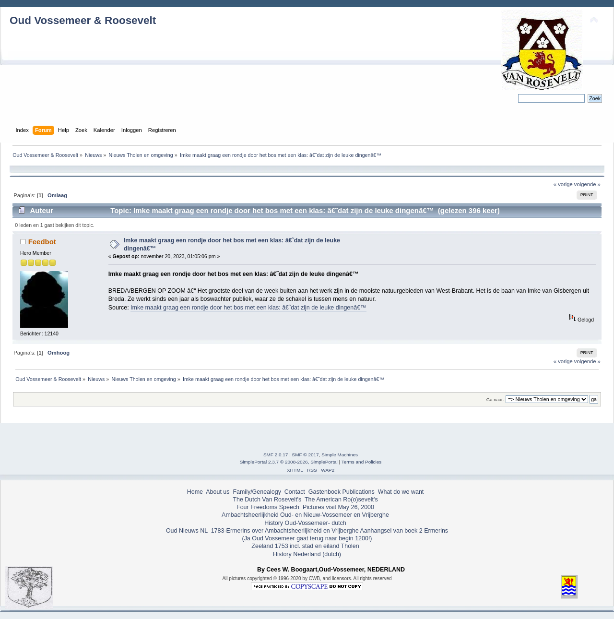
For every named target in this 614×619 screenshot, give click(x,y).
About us (217, 491)
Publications (358, 491)
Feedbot (42, 242)
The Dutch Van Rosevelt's (267, 499)
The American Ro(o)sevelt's (341, 499)
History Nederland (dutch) (307, 554)
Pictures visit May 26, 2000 (338, 507)
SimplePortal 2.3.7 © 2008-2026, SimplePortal (289, 461)
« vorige (563, 184)
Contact (294, 491)
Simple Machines (339, 454)
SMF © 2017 (305, 454)
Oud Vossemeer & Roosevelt (83, 20)
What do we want (401, 491)
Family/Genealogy (257, 491)
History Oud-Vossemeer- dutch (305, 523)
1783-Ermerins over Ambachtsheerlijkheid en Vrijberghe (283, 530)
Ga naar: (495, 399)
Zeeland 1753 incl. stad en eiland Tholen (305, 546)
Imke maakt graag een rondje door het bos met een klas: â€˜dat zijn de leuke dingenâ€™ (248, 307)
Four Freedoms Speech (267, 507)
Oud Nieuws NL (187, 530)
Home (195, 491)
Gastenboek (324, 491)
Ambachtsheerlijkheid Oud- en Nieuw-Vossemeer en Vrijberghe (305, 515)
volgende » (587, 184)
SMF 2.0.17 (275, 454)
